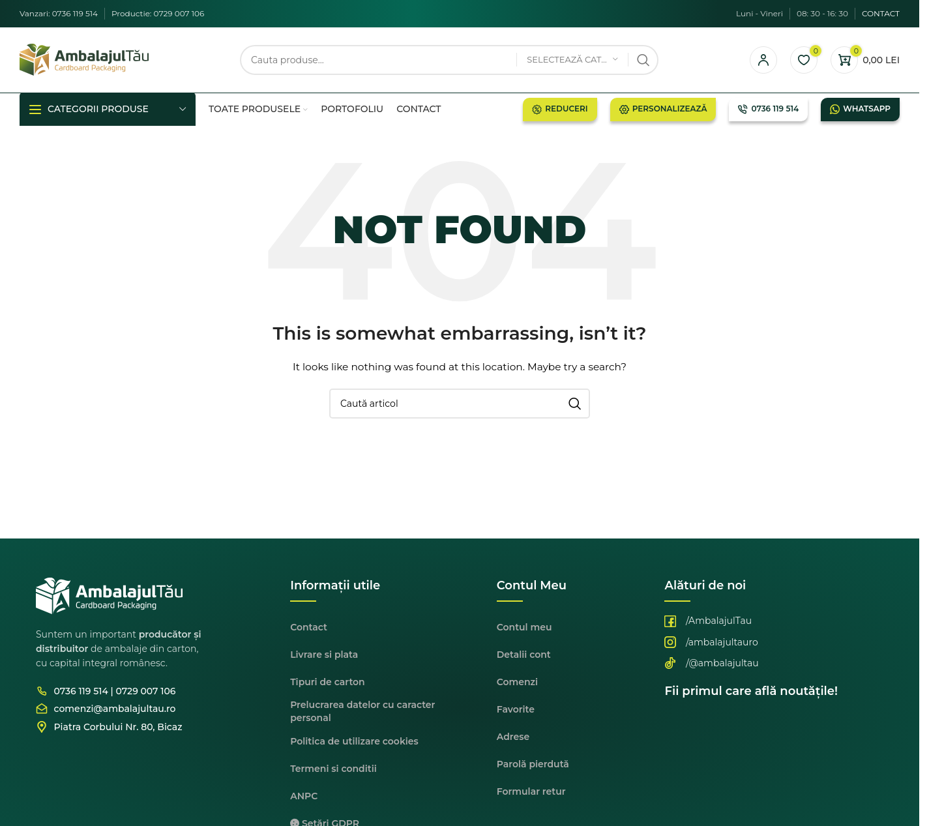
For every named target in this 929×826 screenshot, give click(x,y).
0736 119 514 (768, 109)
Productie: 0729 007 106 (157, 13)
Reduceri (559, 109)
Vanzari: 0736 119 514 (59, 13)
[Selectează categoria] (572, 60)
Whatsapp (860, 109)
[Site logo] (84, 59)
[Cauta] (449, 60)
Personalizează (663, 109)
